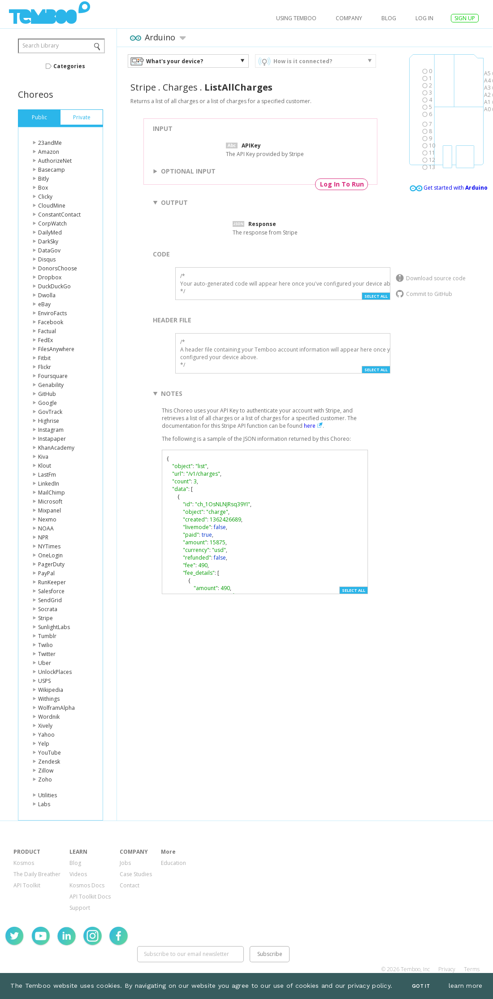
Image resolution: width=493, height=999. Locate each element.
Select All (376, 296)
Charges (180, 87)
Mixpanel (49, 510)
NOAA (46, 528)
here (310, 426)
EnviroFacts (52, 313)
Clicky (45, 196)
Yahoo (46, 734)
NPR (43, 537)
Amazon (48, 152)
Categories (69, 66)
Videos (78, 874)
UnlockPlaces (55, 672)
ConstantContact (59, 214)
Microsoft (50, 501)
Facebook (50, 322)
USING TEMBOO (296, 18)
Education (173, 863)
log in (424, 18)
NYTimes (49, 546)
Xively (45, 726)
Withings (49, 699)
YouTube (49, 752)
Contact (129, 885)
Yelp (43, 743)
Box (43, 187)
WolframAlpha (56, 708)
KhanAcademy (56, 448)
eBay (44, 304)
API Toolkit (26, 885)
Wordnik (49, 717)
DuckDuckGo (54, 286)
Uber (44, 663)
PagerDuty (51, 564)
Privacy (446, 969)
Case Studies (136, 874)
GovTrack (50, 412)
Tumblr (47, 636)
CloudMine (51, 205)
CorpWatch (52, 223)
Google (47, 403)
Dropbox (49, 277)
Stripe (45, 618)
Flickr (44, 367)
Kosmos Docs (86, 885)
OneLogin (50, 555)
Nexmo (47, 519)
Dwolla (47, 295)
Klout (44, 465)
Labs (44, 804)
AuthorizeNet (55, 161)
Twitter (47, 654)
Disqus (47, 259)
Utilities (47, 795)
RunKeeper (52, 582)
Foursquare (53, 376)
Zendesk (49, 761)
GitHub (47, 394)
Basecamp (51, 170)
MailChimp (51, 492)
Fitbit (44, 358)
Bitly (43, 178)
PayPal (46, 573)
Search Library (40, 45)
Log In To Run (342, 184)
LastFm (47, 474)
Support (79, 908)
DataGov (49, 250)
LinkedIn (48, 483)
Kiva (43, 456)
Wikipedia (50, 690)
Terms (472, 969)
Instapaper (52, 439)
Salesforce (51, 591)
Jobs (125, 863)
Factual (47, 331)
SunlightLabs (54, 627)
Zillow (45, 770)
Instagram (51, 430)
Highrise (48, 421)
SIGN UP (464, 18)
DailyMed (50, 232)
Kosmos (23, 863)
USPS (44, 681)
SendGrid (50, 600)
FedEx (45, 340)
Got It (421, 986)
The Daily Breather (37, 874)
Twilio (45, 645)
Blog (388, 18)
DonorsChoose (57, 268)
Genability (51, 385)
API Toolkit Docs (90, 896)
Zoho (45, 779)
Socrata (47, 609)
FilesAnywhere (56, 349)
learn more (466, 985)
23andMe (50, 143)
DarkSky (48, 241)
